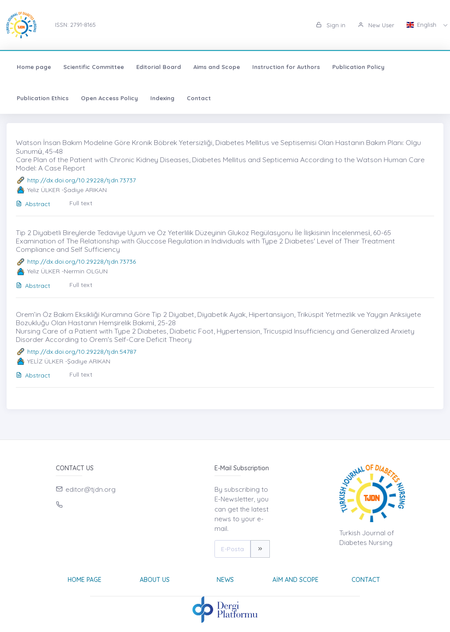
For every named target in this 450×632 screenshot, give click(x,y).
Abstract (33, 204)
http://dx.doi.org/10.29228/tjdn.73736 (81, 261)
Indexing (162, 98)
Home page (34, 66)
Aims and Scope (216, 66)
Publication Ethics (43, 98)
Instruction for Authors (286, 66)
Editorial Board (158, 66)
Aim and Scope (295, 580)
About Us (155, 580)
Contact (199, 98)
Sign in (330, 25)
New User (376, 25)
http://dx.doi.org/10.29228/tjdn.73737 (81, 180)
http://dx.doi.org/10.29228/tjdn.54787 (81, 352)
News (225, 580)
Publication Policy (358, 66)
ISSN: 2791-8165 (75, 24)
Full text (80, 203)
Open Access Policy (109, 98)
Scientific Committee (93, 66)
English (422, 24)
